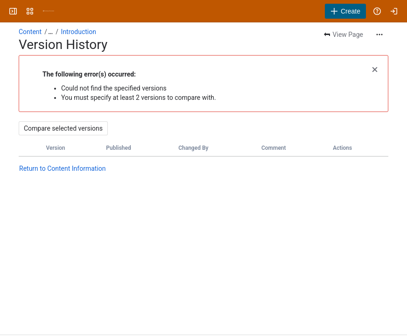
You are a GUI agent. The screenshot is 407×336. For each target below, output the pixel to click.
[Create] (345, 11)
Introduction (78, 31)
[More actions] (379, 35)
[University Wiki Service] (48, 11)
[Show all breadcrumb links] (50, 31)
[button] (375, 68)
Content (30, 31)
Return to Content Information (62, 168)
